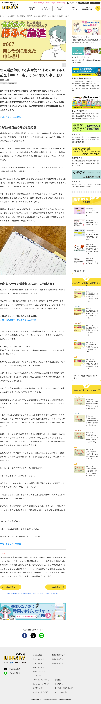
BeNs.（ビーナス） (40, 684)
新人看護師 (12, 83)
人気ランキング (46, 8)
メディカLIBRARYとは (87, 8)
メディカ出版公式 (12, 669)
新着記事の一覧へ (79, 271)
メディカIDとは (60, 692)
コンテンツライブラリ (41, 692)
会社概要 (58, 680)
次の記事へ (55, 587)
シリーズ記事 (59, 8)
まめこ (3, 83)
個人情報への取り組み (63, 688)
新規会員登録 (83, 3)
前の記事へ (10, 587)
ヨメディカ (37, 688)
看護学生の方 (60, 3)
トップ (2, 16)
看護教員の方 (49, 3)
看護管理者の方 (38, 3)
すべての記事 (32, 8)
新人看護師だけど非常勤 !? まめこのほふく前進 (31, 16)
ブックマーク (73, 3)
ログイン (95, 3)
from (15, 662)
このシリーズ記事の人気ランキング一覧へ (86, 377)
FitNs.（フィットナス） (41, 680)
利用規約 (58, 684)
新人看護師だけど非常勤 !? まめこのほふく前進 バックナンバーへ (33, 593)
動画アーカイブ (73, 8)
